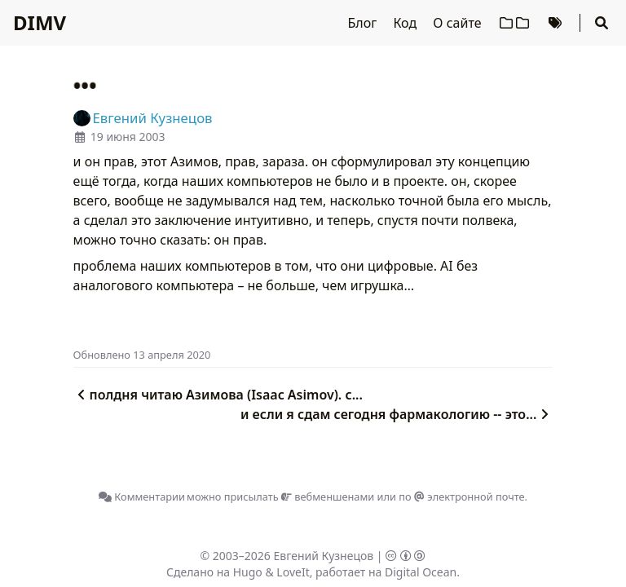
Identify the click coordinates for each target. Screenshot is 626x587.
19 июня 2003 (127, 136)
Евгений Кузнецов (324, 555)
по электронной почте (461, 496)
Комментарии (142, 496)
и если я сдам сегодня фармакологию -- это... (396, 414)
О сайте (458, 23)
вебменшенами (327, 496)
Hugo (247, 572)
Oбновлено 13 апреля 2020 (142, 354)
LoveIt (292, 572)
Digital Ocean (420, 572)
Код (406, 23)
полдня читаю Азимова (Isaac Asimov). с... (218, 395)
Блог (364, 23)
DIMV (39, 22)
